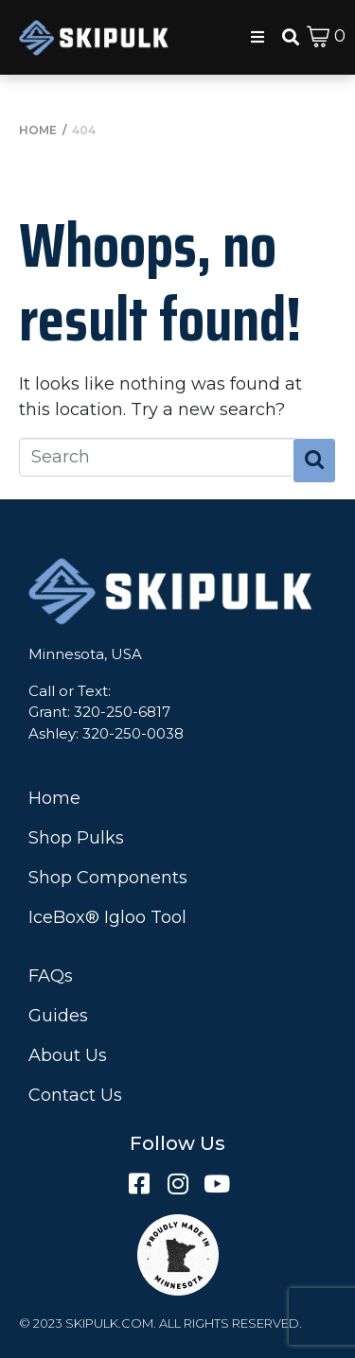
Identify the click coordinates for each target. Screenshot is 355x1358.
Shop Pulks (76, 837)
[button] (257, 37)
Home (54, 798)
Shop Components (107, 877)
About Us (67, 1055)
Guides (58, 1015)
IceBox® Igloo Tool (107, 917)
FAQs (50, 976)
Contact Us (75, 1095)
